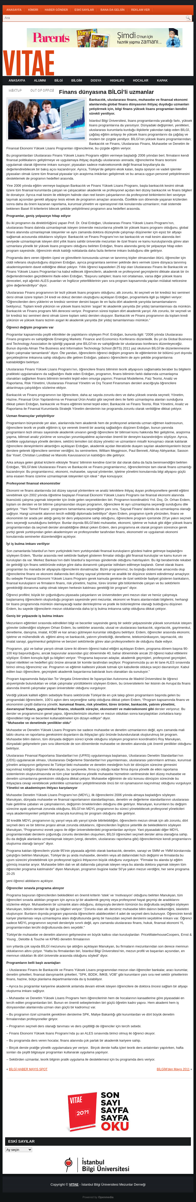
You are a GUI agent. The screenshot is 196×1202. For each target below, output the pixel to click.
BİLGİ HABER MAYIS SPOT (28, 1069)
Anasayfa (14, 9)
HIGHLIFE (117, 80)
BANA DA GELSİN (113, 9)
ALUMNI (40, 80)
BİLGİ (59, 80)
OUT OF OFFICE (42, 90)
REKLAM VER (140, 9)
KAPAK (162, 80)
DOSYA (96, 80)
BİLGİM (76, 80)
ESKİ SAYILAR (84, 9)
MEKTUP (15, 90)
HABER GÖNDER (56, 9)
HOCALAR (140, 80)
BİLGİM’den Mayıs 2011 (173, 1069)
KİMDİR (33, 9)
